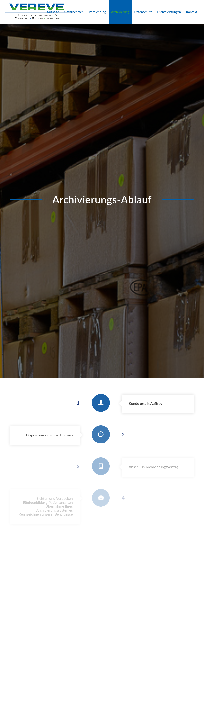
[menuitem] (52, 12)
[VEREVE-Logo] (38, 12)
